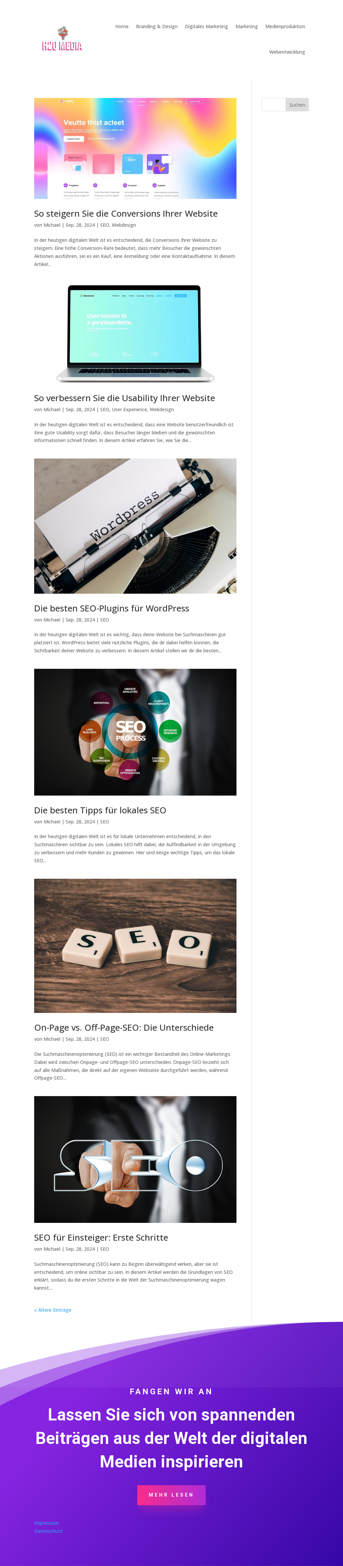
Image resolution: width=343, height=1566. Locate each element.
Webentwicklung (287, 52)
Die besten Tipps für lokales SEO (100, 810)
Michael (52, 225)
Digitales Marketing (206, 26)
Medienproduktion (285, 26)
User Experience (129, 409)
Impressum (46, 1523)
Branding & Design (157, 26)
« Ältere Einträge (52, 1310)
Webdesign (124, 225)
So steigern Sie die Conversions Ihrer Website (126, 213)
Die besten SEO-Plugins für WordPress (111, 608)
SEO (104, 225)
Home (122, 26)
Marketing (246, 26)
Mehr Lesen (171, 1495)
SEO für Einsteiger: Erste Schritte (101, 1237)
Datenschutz (48, 1531)
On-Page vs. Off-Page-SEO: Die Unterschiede (124, 1027)
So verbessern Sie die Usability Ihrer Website (124, 398)
